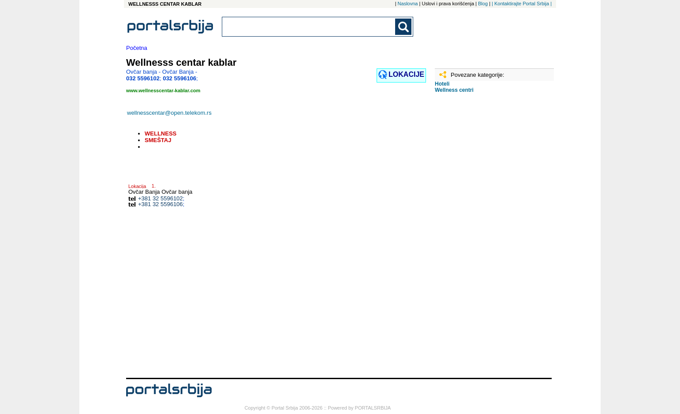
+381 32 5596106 (160, 204)
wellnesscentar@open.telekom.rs (169, 112)
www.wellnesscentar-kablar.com (163, 90)
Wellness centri (454, 90)
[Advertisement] (479, 238)
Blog (483, 3)
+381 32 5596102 (160, 198)
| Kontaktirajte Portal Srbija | (522, 3)
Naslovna (408, 3)
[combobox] (309, 27)
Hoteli (442, 84)
